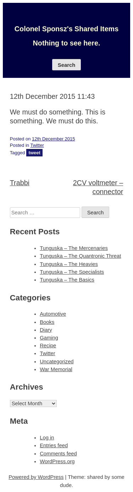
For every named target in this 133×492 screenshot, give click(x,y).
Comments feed (58, 453)
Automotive (53, 314)
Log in (47, 437)
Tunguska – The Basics (67, 280)
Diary (46, 330)
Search (66, 65)
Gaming (49, 338)
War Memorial (56, 369)
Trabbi (19, 183)
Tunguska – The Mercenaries (74, 248)
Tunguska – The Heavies (69, 264)
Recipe (48, 345)
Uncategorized (56, 361)
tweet (34, 152)
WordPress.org (57, 461)
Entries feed (54, 445)
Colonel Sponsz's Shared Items (66, 29)
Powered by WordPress (36, 477)
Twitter (37, 145)
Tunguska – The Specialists (72, 272)
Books (47, 322)
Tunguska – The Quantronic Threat (80, 256)
